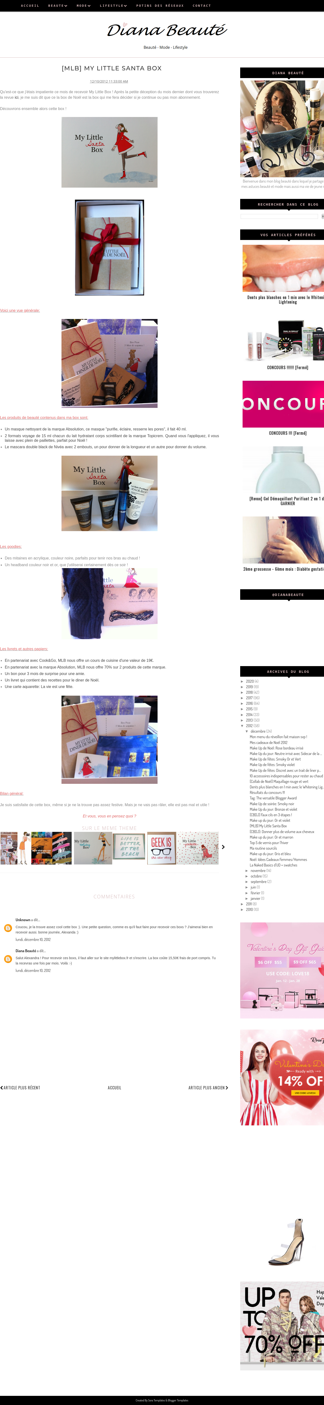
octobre (257, 876)
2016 (250, 703)
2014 (249, 714)
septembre (259, 881)
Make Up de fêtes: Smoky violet (272, 764)
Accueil (114, 1087)
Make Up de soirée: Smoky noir (272, 803)
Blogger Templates (178, 1400)
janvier (256, 898)
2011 (249, 904)
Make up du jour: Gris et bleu (270, 853)
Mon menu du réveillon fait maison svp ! (278, 736)
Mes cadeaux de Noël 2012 (268, 742)
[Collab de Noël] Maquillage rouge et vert (279, 781)
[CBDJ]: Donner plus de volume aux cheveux (282, 831)
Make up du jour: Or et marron (271, 837)
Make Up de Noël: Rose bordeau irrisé (276, 748)
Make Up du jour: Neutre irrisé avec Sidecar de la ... (286, 753)
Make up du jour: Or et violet (270, 820)
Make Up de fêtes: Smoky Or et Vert (275, 759)
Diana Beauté (26, 950)
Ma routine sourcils (263, 848)
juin (254, 887)
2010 (250, 909)
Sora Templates (156, 1400)
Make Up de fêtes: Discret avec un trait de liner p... (285, 770)
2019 (250, 686)
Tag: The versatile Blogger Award (273, 798)
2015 (250, 708)
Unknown (23, 919)
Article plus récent (22, 1087)
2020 (250, 681)
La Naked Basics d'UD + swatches (273, 865)
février (256, 892)
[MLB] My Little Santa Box (268, 825)
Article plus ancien (209, 1087)
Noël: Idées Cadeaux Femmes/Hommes (278, 859)
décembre (258, 731)
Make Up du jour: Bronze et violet (273, 809)
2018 (250, 692)
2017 (249, 697)
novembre (258, 870)
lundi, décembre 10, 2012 (33, 939)
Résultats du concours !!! (267, 792)
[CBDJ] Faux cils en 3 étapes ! (271, 814)
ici (16, 97)
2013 (250, 720)
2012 (250, 725)
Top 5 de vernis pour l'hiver (269, 842)
